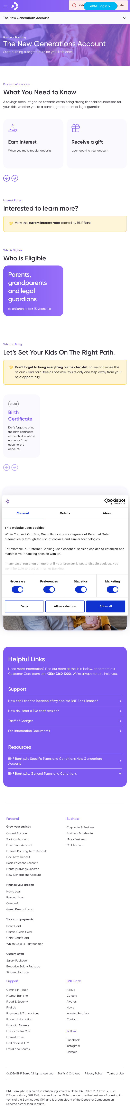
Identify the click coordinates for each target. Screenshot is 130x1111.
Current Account (17, 833)
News (70, 1007)
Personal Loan (15, 897)
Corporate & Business (80, 827)
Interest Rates (15, 1037)
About (71, 989)
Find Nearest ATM (17, 1043)
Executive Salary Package (23, 966)
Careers (72, 995)
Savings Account (17, 839)
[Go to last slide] (6, 178)
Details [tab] (65, 513)
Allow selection (65, 606)
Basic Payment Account (22, 862)
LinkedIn (72, 1051)
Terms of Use (115, 1073)
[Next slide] (14, 178)
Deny (24, 606)
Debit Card (13, 926)
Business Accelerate (80, 833)
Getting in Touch (17, 989)
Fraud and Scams (18, 1049)
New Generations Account (23, 874)
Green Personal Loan (19, 909)
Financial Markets (17, 1025)
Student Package (17, 972)
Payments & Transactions (22, 1013)
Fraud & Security (17, 1001)
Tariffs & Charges (69, 1073)
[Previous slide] (6, 467)
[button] (100, 6)
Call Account (75, 845)
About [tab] (107, 513)
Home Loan (13, 891)
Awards (71, 1001)
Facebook (73, 1040)
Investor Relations (78, 1013)
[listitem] (33, 143)
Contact (72, 1019)
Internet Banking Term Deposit (26, 851)
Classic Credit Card (19, 932)
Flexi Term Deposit (18, 857)
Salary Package (16, 960)
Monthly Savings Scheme (22, 868)
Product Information (19, 1019)
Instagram (73, 1045)
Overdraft (12, 903)
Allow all (106, 606)
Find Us (11, 1007)
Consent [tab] (23, 513)
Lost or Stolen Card (18, 1031)
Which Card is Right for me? (24, 943)
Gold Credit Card (17, 937)
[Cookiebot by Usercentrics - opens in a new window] (107, 501)
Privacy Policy (93, 1073)
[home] (14, 6)
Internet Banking (17, 995)
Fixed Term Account (19, 845)
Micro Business (76, 839)
